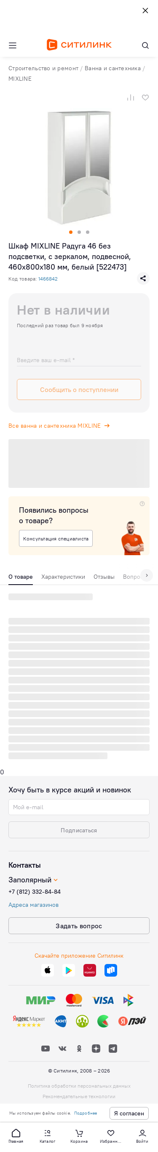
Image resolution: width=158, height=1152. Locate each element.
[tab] (20, 578)
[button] (16, 1136)
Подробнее (85, 1113)
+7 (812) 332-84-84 (34, 891)
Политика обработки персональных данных (79, 1086)
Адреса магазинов (33, 904)
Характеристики (63, 576)
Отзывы (104, 576)
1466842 (48, 278)
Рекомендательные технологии (79, 1096)
